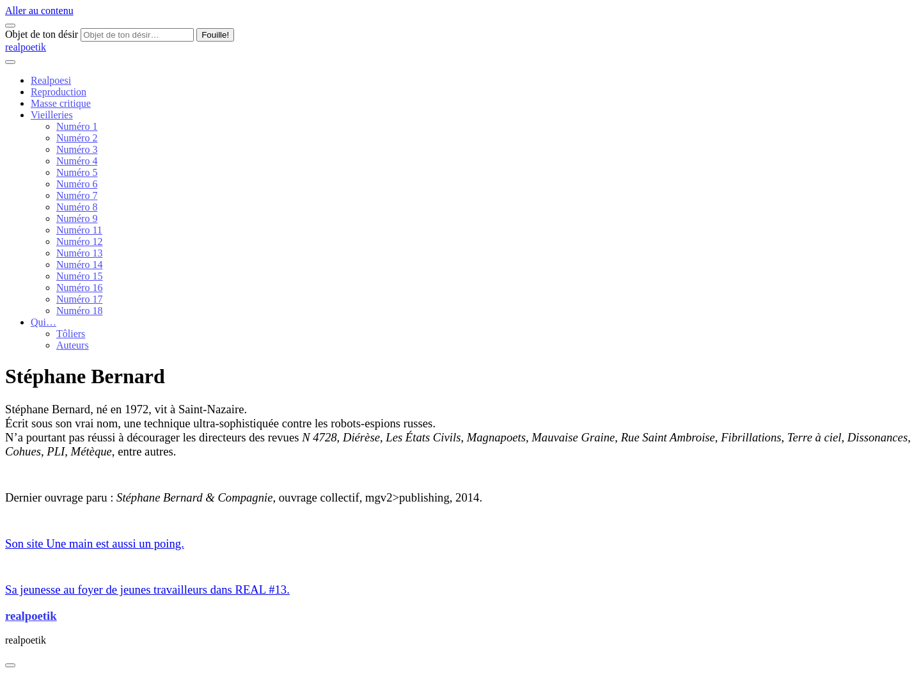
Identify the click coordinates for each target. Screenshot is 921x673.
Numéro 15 (79, 276)
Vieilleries (52, 114)
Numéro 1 (76, 126)
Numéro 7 (76, 195)
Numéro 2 (76, 137)
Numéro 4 (76, 160)
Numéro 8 (76, 207)
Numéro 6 (76, 183)
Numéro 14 (79, 264)
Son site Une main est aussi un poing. (94, 543)
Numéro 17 (79, 299)
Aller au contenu (39, 10)
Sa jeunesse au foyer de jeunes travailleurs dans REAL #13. (147, 589)
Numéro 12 (79, 241)
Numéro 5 (76, 172)
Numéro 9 (76, 218)
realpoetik (25, 47)
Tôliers (70, 333)
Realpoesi (51, 80)
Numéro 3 (76, 149)
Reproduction (58, 91)
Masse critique (61, 103)
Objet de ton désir (41, 34)
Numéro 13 (79, 253)
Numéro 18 (79, 310)
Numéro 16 (79, 287)
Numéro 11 (79, 230)
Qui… (43, 322)
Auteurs (72, 345)
